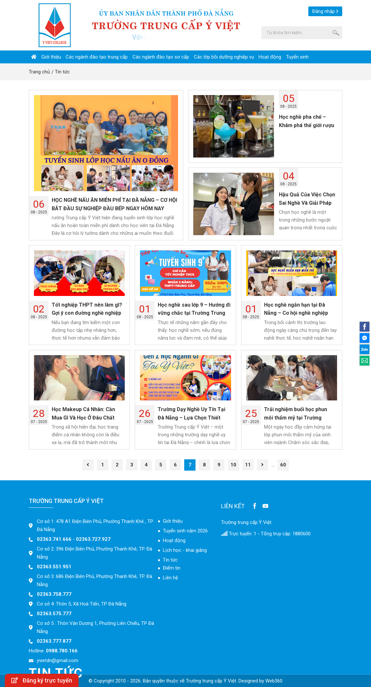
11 (248, 465)
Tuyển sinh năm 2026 (185, 531)
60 (283, 465)
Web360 (273, 681)
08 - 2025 (38, 205)
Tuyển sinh (297, 57)
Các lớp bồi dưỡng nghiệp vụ (224, 57)
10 (233, 465)
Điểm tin (171, 568)
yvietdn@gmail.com (57, 660)
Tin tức (62, 72)
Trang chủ (39, 72)
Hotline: (53, 651)
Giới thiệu (51, 57)
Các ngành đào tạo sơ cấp (160, 57)
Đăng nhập (323, 11)
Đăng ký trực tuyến (41, 680)
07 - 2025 (38, 414)
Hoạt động (270, 57)
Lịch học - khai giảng (185, 550)
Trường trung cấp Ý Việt (246, 522)
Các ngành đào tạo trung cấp (97, 57)
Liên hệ (170, 578)
